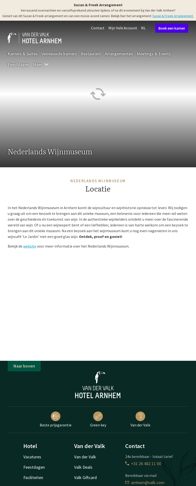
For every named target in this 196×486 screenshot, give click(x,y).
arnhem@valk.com (144, 482)
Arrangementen (119, 53)
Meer (41, 64)
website (29, 246)
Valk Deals (83, 467)
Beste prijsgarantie (56, 419)
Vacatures (32, 457)
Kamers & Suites (23, 53)
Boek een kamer (171, 28)
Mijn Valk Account (122, 27)
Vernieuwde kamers (59, 53)
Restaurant (91, 53)
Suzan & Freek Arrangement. (173, 16)
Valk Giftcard (85, 477)
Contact (98, 27)
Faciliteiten (33, 477)
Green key (98, 419)
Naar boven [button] (24, 366)
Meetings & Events (154, 53)
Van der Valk (140, 419)
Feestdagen (18, 64)
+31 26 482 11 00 (143, 463)
